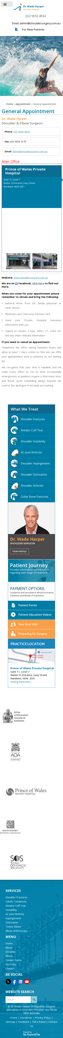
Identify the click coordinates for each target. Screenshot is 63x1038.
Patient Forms (24, 605)
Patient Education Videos (31, 615)
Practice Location (27, 644)
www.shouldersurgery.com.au (31, 277)
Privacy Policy (43, 1017)
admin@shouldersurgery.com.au (29, 151)
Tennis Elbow (13, 926)
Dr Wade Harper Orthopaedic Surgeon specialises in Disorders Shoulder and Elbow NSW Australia (31, 1010)
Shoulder (11, 951)
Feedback (24, 1021)
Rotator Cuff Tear (26, 430)
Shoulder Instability (27, 441)
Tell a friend (39, 1021)
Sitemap (11, 1021)
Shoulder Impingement (30, 463)
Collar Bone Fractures (29, 496)
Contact (10, 968)
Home (10, 104)
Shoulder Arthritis (26, 485)
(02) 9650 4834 (36, 16)
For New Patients (33, 29)
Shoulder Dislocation (28, 474)
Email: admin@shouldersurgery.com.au (36, 23)
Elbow (9, 956)
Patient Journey (29, 565)
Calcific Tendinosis (16, 901)
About (9, 947)
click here (38, 283)
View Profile (19, 551)
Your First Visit (24, 624)
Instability (11, 909)
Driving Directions (20, 681)
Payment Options (27, 588)
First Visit (11, 964)
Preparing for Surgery (29, 634)
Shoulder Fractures (27, 419)
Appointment (23, 104)
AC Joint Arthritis (26, 452)
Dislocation (12, 922)
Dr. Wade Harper (27, 539)
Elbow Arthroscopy (17, 930)
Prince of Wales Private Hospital (25, 171)
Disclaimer (26, 1017)
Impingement (13, 918)
